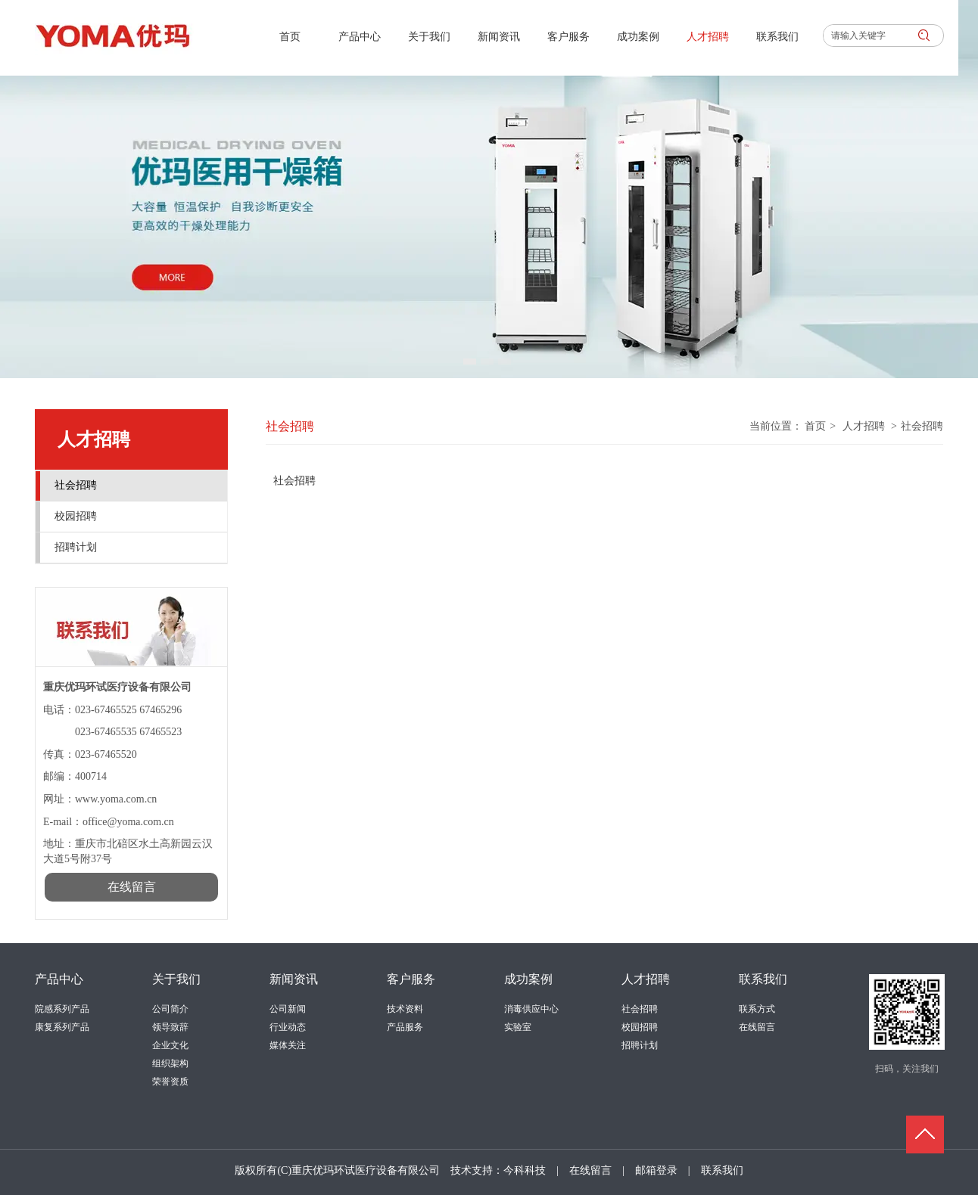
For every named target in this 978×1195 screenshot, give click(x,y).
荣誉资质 (170, 1081)
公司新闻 (287, 1009)
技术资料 (405, 1009)
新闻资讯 (293, 979)
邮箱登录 (656, 1170)
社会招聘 (922, 426)
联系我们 (763, 979)
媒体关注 (287, 1045)
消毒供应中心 (531, 1009)
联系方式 (757, 1009)
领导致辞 (170, 1027)
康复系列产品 (62, 1027)
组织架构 (170, 1063)
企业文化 (170, 1045)
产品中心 (59, 979)
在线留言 (757, 1027)
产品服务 (405, 1027)
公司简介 (170, 1009)
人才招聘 (864, 426)
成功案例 (528, 979)
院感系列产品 (62, 1009)
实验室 (517, 1027)
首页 (815, 426)
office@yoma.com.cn (129, 821)
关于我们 (176, 979)
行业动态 (287, 1027)
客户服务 (411, 979)
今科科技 (524, 1170)
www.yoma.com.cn (116, 799)
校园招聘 (639, 1027)
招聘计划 (639, 1045)
